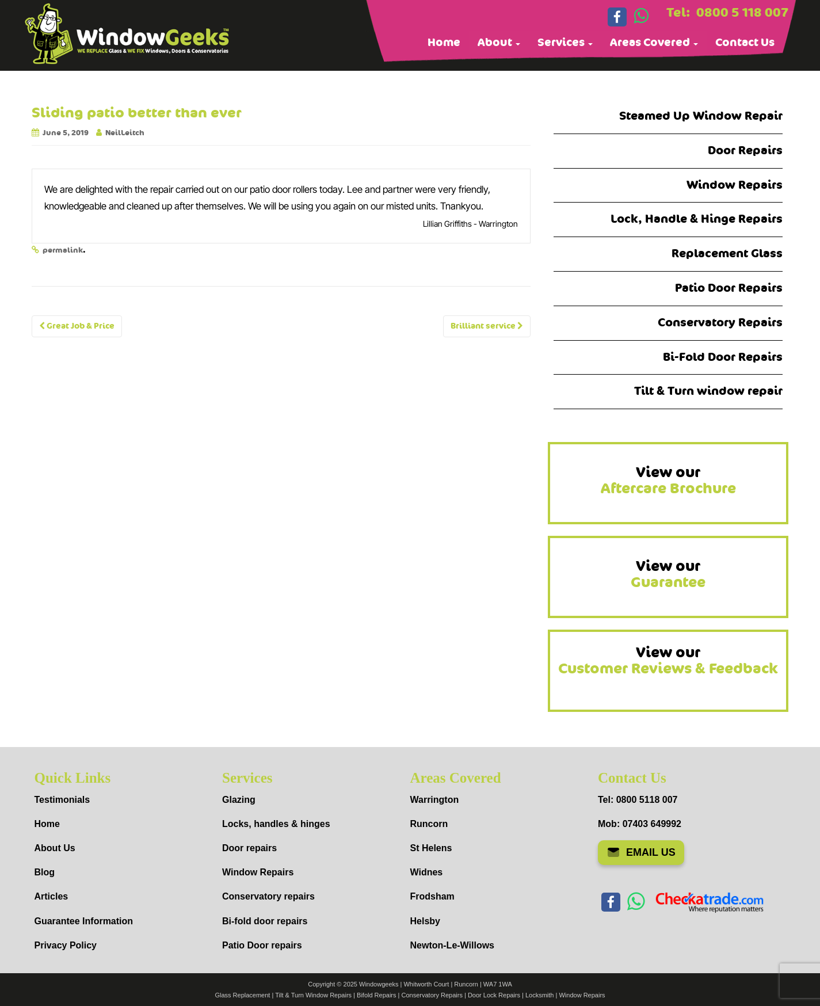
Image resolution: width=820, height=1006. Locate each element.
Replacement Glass (727, 253)
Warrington (434, 800)
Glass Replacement (242, 995)
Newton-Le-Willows (452, 945)
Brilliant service (487, 326)
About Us (55, 848)
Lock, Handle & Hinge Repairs (697, 219)
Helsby (425, 921)
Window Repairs (734, 185)
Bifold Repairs (376, 995)
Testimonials (62, 800)
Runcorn (429, 824)
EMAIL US (641, 852)
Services (565, 42)
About (499, 42)
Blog (45, 872)
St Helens (431, 848)
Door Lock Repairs (494, 995)
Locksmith (539, 995)
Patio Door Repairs (729, 288)
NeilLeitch (124, 133)
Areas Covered (654, 42)
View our (668, 480)
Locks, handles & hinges (276, 824)
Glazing (238, 800)
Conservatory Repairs (720, 322)
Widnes (426, 872)
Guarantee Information (84, 921)
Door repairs (249, 848)
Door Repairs (745, 150)
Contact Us (745, 42)
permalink (63, 250)
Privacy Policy (66, 945)
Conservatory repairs (268, 896)
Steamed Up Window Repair (701, 116)
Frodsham (432, 896)
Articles (51, 896)
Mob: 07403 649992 (639, 824)
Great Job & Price (77, 326)
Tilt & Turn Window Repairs (313, 995)
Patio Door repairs (262, 945)
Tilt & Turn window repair (708, 391)
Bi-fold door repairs (264, 921)
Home (444, 42)
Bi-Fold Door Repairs (723, 357)
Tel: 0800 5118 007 (637, 800)
